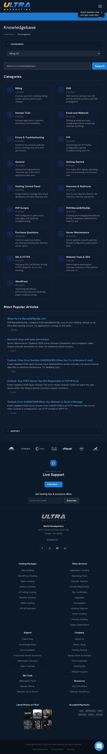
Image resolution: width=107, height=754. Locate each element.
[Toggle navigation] (100, 6)
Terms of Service (40, 749)
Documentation (27, 650)
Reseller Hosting (28, 597)
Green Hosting (79, 613)
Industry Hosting (79, 619)
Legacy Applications (79, 624)
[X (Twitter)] (50, 548)
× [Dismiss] (101, 13)
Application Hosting (79, 570)
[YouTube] (57, 548)
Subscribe (72, 500)
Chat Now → (53, 484)
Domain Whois (28, 686)
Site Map (71, 749)
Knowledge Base (27, 644)
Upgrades (79, 597)
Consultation (79, 603)
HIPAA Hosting (28, 603)
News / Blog (79, 644)
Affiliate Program (79, 671)
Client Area (27, 639)
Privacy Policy (57, 749)
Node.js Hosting (28, 586)
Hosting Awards (79, 650)
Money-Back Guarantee (79, 655)
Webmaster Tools (27, 681)
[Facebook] (42, 548)
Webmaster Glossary (28, 661)
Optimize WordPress (79, 691)
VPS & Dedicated (27, 608)
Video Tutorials (27, 666)
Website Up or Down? (27, 691)
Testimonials (80, 666)
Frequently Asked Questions (28, 655)
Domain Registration (79, 586)
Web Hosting (27, 570)
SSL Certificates (79, 592)
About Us (79, 639)
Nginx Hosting (28, 581)
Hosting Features (79, 608)
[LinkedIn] (65, 548)
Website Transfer (79, 581)
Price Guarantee (79, 661)
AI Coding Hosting (27, 592)
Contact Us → (53, 539)
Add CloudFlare (79, 686)
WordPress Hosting (27, 576)
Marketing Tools (79, 576)
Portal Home (9, 34)
